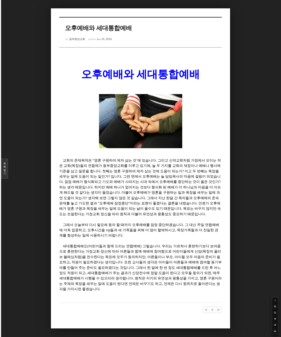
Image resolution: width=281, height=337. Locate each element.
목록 (4, 168)
